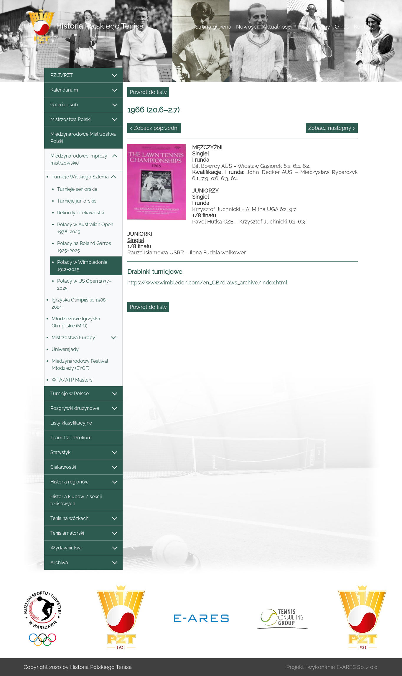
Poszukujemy (313, 27)
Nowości (247, 27)
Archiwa (83, 563)
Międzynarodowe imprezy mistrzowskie (83, 159)
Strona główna (213, 27)
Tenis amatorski (83, 533)
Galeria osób (83, 105)
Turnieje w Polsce (83, 394)
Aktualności (277, 27)
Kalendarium (83, 90)
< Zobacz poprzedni (154, 128)
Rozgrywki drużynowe (83, 408)
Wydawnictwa (83, 548)
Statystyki (83, 453)
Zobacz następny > (331, 128)
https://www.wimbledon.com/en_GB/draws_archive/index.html (207, 282)
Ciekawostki (83, 467)
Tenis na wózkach (83, 519)
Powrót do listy (148, 92)
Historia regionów (83, 482)
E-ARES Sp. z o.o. (357, 667)
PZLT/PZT (83, 75)
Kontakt (363, 27)
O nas (342, 27)
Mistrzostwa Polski (83, 120)
